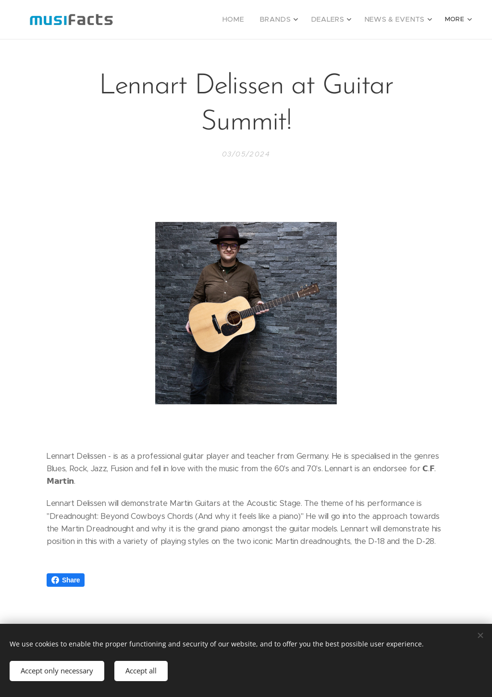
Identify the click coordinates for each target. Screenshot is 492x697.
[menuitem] (250, 20)
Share (65, 580)
